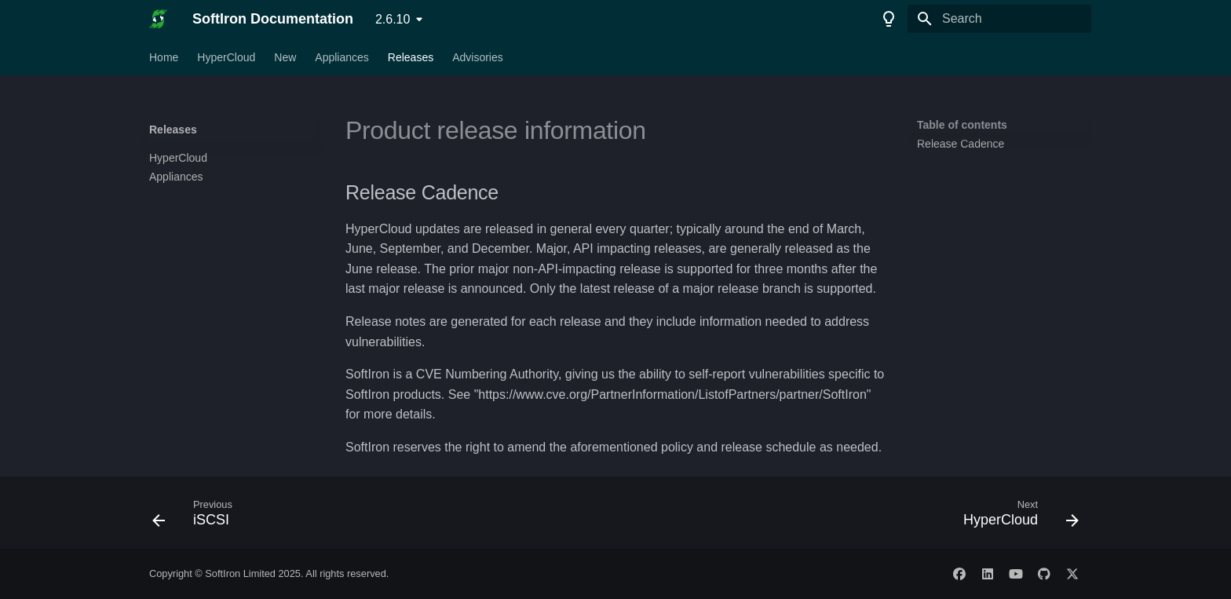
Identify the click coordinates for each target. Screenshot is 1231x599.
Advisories (477, 57)
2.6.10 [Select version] (392, 19)
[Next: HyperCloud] (1016, 517)
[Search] (999, 19)
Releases (410, 57)
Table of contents (962, 125)
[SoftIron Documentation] (158, 19)
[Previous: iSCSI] (197, 517)
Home (163, 57)
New (285, 57)
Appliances (342, 57)
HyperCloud (226, 57)
